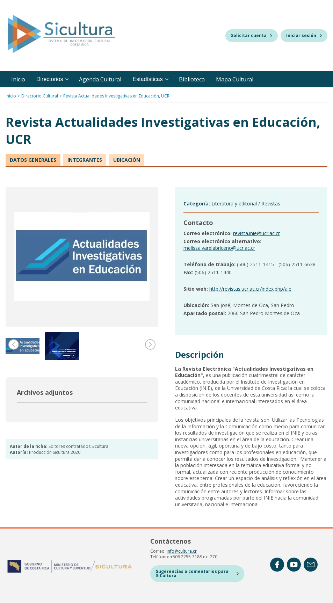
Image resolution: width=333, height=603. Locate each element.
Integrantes (84, 160)
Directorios (52, 79)
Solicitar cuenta (251, 35)
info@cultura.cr (182, 551)
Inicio (18, 79)
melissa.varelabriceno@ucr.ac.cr (219, 248)
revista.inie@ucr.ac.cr (256, 233)
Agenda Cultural (100, 79)
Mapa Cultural (234, 79)
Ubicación (126, 160)
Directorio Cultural (39, 96)
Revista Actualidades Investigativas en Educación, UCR (116, 96)
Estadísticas (150, 79)
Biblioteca (192, 79)
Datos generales (33, 160)
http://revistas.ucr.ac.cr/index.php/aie (250, 288)
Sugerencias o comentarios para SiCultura (197, 573)
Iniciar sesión (304, 35)
